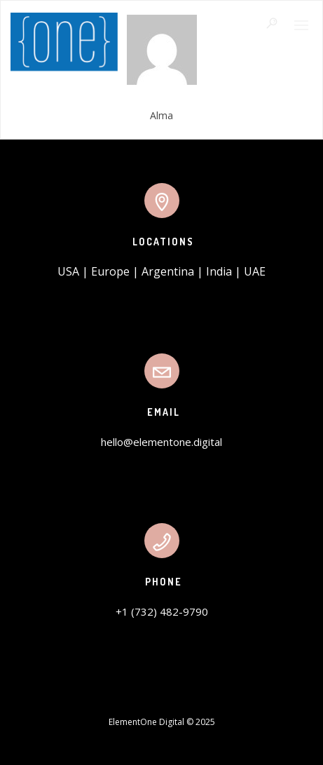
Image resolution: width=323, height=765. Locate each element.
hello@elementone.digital (161, 442)
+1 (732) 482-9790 (162, 611)
